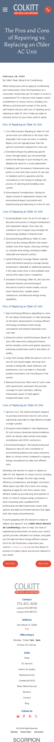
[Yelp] (30, 716)
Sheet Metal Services (27, 686)
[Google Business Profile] (18, 716)
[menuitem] (14, 732)
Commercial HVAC (27, 681)
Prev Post (10, 563)
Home (27, 658)
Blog (27, 703)
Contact (27, 698)
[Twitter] (35, 716)
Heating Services (27, 675)
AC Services (27, 663)
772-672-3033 (27, 604)
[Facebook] (23, 716)
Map (27, 629)
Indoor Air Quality (27, 669)
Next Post (43, 563)
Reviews (27, 692)
